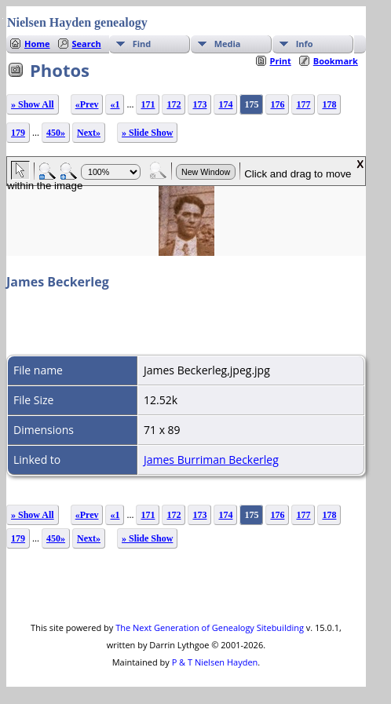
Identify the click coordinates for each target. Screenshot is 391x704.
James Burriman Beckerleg (211, 459)
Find (142, 43)
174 (225, 104)
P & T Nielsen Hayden (215, 662)
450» (55, 132)
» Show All (32, 104)
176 (277, 104)
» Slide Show (147, 132)
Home (37, 43)
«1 (114, 104)
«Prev (87, 104)
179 (18, 132)
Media (227, 43)
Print (280, 61)
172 (173, 104)
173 (199, 104)
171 (148, 104)
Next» (88, 132)
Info (304, 43)
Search (86, 43)
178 (329, 104)
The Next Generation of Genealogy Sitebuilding (209, 627)
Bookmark (335, 61)
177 (303, 104)
